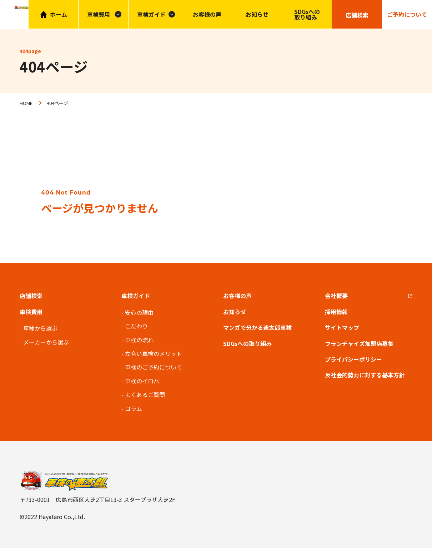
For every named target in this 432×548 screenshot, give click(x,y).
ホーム (58, 14)
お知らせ (257, 14)
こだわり (136, 326)
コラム (133, 408)
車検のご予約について (153, 367)
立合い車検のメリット (153, 353)
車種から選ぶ (40, 328)
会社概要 (336, 296)
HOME (26, 103)
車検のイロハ (142, 381)
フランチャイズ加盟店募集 (359, 343)
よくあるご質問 (145, 394)
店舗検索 (31, 296)
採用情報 (336, 312)
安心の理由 (139, 312)
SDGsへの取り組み (307, 14)
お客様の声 (207, 14)
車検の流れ (139, 340)
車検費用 (31, 312)
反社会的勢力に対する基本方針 (365, 375)
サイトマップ (342, 327)
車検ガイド (151, 14)
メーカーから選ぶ (46, 342)
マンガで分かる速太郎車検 (257, 327)
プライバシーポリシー (353, 359)
